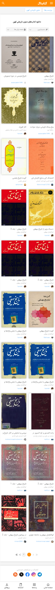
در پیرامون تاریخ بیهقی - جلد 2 (14, 534)
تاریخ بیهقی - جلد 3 (18, 229)
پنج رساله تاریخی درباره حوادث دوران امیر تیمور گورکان (42, 127)
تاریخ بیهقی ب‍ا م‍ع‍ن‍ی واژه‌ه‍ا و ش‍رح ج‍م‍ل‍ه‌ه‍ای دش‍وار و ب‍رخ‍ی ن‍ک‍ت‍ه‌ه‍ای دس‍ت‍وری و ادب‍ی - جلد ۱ (14, 381)
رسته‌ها (34, 586)
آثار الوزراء (22, 127)
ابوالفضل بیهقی (49, 79)
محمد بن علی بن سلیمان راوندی (43, 436)
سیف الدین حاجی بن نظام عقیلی (15, 130)
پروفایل (7, 586)
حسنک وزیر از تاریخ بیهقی (43, 229)
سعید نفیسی (22, 538)
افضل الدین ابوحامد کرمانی (45, 181)
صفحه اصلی (48, 586)
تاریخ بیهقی (49, 76)
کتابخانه (20, 586)
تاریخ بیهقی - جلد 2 (46, 279)
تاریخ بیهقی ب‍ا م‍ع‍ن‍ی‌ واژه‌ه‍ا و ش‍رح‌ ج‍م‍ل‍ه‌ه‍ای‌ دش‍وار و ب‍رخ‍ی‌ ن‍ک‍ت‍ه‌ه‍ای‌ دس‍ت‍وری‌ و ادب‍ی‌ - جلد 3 (14, 330)
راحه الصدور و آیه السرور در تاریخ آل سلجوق (43, 432)
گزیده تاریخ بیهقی (47, 330)
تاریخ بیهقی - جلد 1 (18, 279)
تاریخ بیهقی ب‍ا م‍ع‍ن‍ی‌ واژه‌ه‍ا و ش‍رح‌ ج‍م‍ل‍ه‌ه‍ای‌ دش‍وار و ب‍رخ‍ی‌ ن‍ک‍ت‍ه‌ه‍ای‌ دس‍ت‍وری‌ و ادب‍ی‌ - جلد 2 (42, 381)
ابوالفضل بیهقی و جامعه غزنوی (41, 534)
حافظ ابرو (50, 130)
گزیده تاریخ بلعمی (19, 178)
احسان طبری (49, 538)
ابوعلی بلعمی (22, 181)
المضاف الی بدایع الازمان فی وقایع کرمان (42, 178)
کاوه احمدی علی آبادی (19, 436)
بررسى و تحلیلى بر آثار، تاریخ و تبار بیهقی (14, 432)
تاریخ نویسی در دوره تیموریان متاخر (15, 76)
